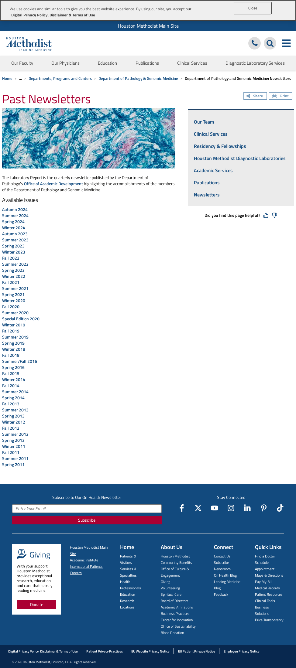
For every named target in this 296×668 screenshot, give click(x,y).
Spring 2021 (13, 294)
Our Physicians (65, 63)
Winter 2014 (14, 379)
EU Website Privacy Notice (150, 651)
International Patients (86, 566)
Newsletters (207, 194)
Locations (127, 607)
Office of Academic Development (53, 183)
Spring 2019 (14, 343)
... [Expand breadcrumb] (20, 78)
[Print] (280, 96)
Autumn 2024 (15, 209)
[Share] (255, 96)
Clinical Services (192, 63)
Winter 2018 (13, 349)
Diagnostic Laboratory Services (255, 63)
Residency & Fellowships (220, 146)
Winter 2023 (13, 252)
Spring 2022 (13, 270)
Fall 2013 (11, 403)
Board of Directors (174, 601)
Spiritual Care (171, 594)
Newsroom (222, 569)
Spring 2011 (13, 464)
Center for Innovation (177, 620)
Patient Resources (269, 594)
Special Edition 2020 (21, 318)
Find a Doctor (265, 556)
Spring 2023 (13, 246)
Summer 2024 (15, 215)
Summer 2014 (15, 391)
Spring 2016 (14, 367)
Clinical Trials (265, 601)
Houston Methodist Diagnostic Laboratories (240, 158)
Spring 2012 (14, 440)
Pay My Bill (263, 581)
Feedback (221, 594)
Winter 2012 (14, 422)
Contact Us (222, 556)
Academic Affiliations (177, 607)
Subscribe (86, 520)
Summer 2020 (15, 312)
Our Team (204, 121)
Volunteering (170, 588)
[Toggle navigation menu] (286, 43)
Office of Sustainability (178, 626)
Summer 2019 (15, 337)
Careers (76, 573)
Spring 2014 (14, 397)
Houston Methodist (175, 556)
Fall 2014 (11, 385)
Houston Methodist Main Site (148, 25)
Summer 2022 (15, 264)
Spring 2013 (14, 416)
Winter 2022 (13, 276)
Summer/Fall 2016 (19, 361)
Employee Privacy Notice (242, 651)
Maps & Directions (269, 575)
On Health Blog (225, 575)
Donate (36, 604)
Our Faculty (22, 63)
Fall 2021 (10, 282)
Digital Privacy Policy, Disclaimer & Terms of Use (43, 651)
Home (7, 78)
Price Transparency (269, 620)
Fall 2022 (10, 258)
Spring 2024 (13, 221)
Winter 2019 (13, 325)
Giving (165, 581)
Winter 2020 (13, 300)
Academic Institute (84, 560)
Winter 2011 (14, 446)
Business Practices (175, 613)
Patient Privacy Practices (104, 651)
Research (127, 601)
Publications (147, 63)
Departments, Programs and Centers (60, 78)
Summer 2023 (15, 240)
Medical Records (267, 588)
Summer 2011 (15, 458)
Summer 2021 (15, 288)
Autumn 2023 (15, 233)
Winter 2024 (13, 227)
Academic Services (213, 170)
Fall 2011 (10, 452)
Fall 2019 (10, 331)
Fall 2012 (11, 428)
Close (253, 8)
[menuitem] (148, 26)
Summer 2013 (15, 410)
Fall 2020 (10, 306)
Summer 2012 (15, 434)
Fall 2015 (10, 373)
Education (107, 63)
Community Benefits (176, 562)
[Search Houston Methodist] (270, 43)
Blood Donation (172, 633)
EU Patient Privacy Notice (196, 651)
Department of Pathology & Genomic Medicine (138, 78)
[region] (148, 10)
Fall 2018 (10, 355)
